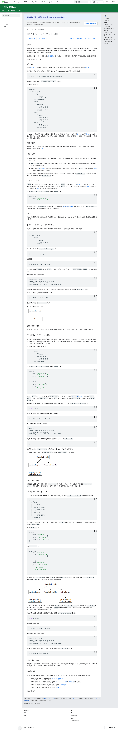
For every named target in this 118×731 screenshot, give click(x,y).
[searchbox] (11, 15)
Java (57, 682)
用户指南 (34, 2)
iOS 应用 (71, 682)
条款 (25, 727)
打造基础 (29, 17)
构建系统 (51, 56)
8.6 (83, 38)
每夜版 (72, 38)
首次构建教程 (41, 29)
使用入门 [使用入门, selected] (26, 2)
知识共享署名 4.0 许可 (49, 698)
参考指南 (58, 688)
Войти (114, 2)
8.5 (86, 38)
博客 (25, 713)
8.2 (94, 38)
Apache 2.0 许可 (75, 698)
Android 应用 (63, 682)
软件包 (79, 134)
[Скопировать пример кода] (96, 74)
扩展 (50, 2)
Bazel (28, 29)
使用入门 (34, 29)
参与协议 (56, 17)
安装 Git (87, 68)
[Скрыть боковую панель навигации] (19, 728)
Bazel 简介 (17, 2)
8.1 (96, 38)
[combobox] (82, 1)
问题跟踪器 (74, 715)
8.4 (89, 38)
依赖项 (38, 188)
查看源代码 (43, 38)
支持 (72, 713)
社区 (57, 2)
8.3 (91, 38)
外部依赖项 (62, 685)
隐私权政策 (31, 727)
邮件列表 (48, 17)
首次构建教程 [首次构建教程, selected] (11, 10)
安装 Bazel (33, 68)
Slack (72, 718)
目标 (87, 134)
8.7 (81, 38)
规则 (78, 184)
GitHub (107, 2)
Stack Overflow (75, 720)
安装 (3, 10)
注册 (63, 17)
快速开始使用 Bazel (9, 7)
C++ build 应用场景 (57, 679)
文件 (41, 168)
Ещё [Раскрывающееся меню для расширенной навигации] (63, 2)
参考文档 (43, 2)
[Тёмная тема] (94, 74)
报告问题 (32, 38)
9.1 (75, 38)
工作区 (42, 148)
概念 (20, 10)
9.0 (78, 38)
